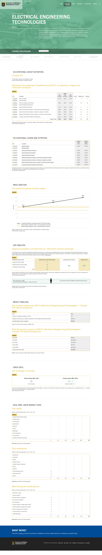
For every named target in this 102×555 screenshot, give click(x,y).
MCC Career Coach (80, 547)
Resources (79, 3)
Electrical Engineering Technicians (29, 154)
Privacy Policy (59, 547)
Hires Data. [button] (18, 370)
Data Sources (87, 3)
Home (61, 3)
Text (14, 27)
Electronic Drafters (25, 147)
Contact (95, 3)
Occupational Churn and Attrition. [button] (34, 139)
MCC (70, 547)
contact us (22, 538)
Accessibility (87, 547)
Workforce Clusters (67, 4)
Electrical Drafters (25, 149)
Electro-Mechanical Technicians (28, 156)
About (73, 3)
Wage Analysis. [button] (21, 186)
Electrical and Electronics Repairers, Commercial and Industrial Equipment (37, 159)
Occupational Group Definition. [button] (31, 72)
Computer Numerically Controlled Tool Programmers (32, 166)
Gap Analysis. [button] (20, 247)
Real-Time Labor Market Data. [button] (30, 409)
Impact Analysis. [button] (22, 304)
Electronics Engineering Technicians (29, 151)
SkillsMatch (74, 547)
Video (20, 27)
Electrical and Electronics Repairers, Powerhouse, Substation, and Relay (36, 161)
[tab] (51, 72)
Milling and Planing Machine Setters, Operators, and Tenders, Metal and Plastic (38, 163)
